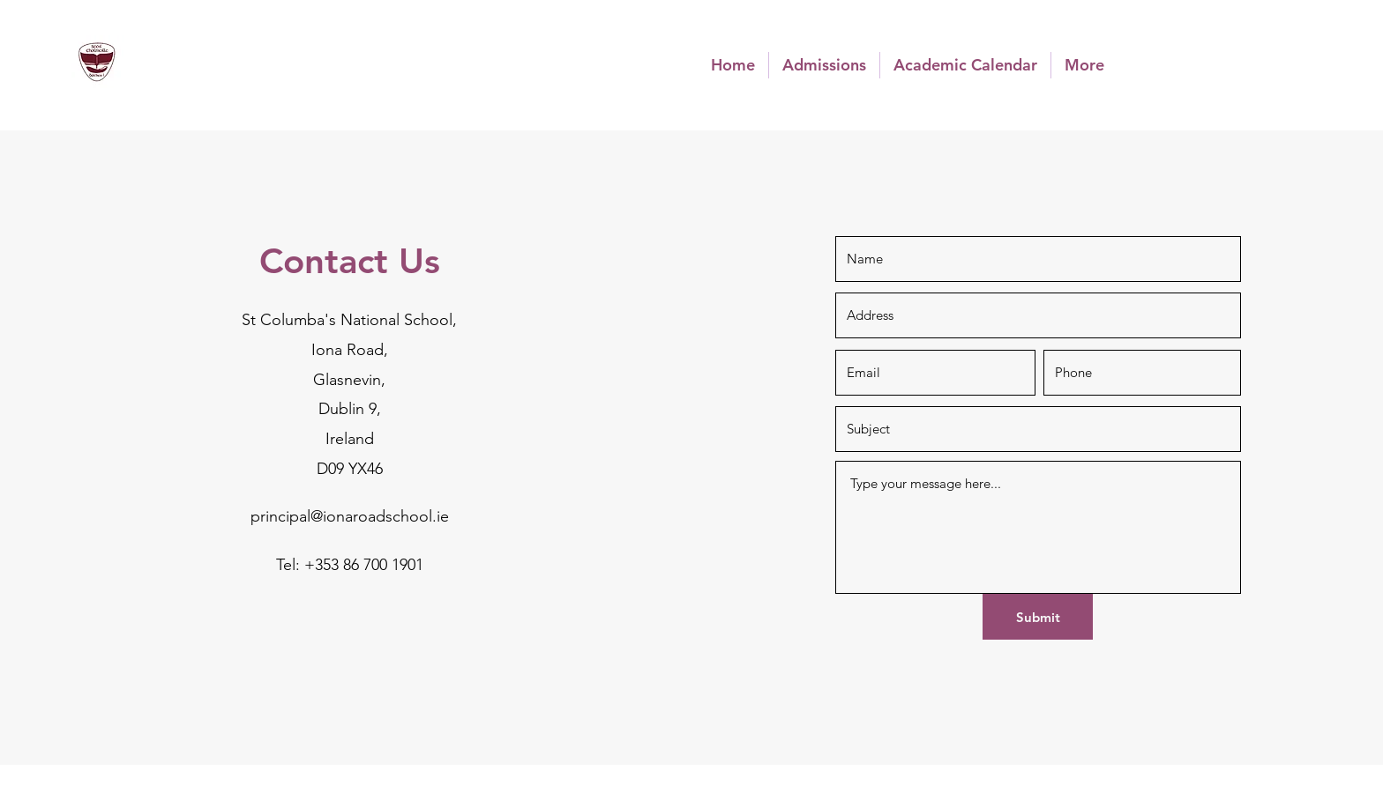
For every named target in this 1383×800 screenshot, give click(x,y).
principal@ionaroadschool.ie (349, 516)
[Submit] (1038, 617)
